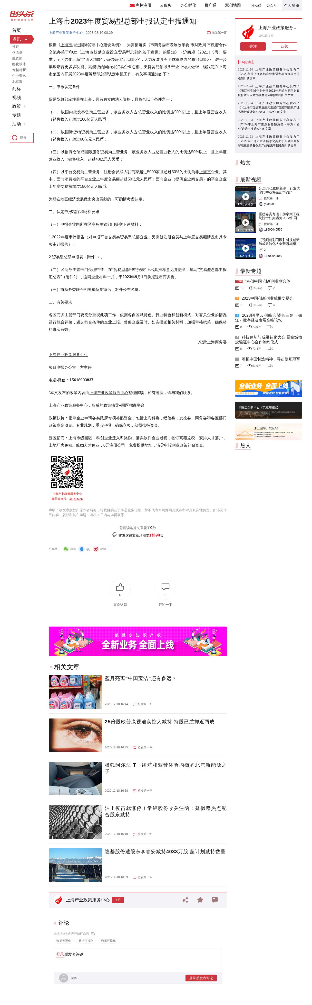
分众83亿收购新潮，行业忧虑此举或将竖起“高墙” (279, 190)
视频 (16, 97)
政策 (16, 106)
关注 (118, 900)
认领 (284, 46)
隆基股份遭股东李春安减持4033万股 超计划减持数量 (165, 851)
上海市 (66, 45)
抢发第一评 (219, 32)
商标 (16, 88)
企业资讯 (19, 76)
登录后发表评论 (201, 978)
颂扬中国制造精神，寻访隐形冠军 (271, 359)
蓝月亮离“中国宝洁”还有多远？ (141, 678)
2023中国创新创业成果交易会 (267, 298)
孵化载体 (19, 64)
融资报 (17, 58)
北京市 (17, 81)
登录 (60, 954)
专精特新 (19, 70)
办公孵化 (188, 5)
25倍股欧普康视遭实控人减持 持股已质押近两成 (160, 721)
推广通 (210, 5)
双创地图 (233, 5)
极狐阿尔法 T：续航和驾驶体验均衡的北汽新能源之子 (166, 768)
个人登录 (292, 5)
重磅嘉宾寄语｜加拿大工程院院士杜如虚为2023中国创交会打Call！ (279, 218)
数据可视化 (63, 940)
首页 (16, 30)
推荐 (15, 46)
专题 (16, 115)
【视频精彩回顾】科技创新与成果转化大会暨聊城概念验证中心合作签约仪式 (279, 244)
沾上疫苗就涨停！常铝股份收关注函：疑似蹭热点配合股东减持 (166, 811)
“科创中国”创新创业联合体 (268, 281)
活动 (16, 123)
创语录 (17, 52)
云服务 (166, 5)
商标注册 (143, 5)
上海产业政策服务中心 (66, 33)
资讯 (16, 39)
